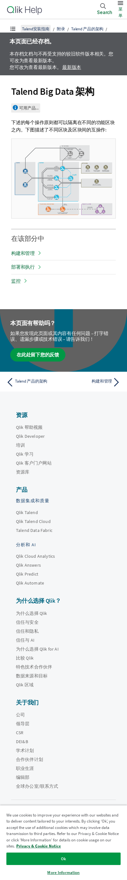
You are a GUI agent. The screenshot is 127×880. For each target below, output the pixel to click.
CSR (19, 732)
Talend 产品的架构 (87, 29)
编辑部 (22, 777)
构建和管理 (23, 253)
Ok (63, 858)
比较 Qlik (25, 658)
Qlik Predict (27, 574)
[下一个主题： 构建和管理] (93, 382)
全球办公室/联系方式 (37, 786)
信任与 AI (25, 640)
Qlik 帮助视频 (29, 427)
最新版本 (71, 67)
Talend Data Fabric (34, 530)
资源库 (22, 472)
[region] (63, 842)
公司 (20, 715)
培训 (20, 445)
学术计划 (25, 750)
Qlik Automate (30, 583)
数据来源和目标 (32, 676)
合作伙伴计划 (29, 759)
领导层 (22, 724)
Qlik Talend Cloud (33, 521)
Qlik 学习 (25, 454)
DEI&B (22, 741)
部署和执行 (23, 267)
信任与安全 (27, 622)
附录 (61, 29)
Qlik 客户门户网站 (34, 463)
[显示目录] (13, 29)
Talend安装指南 (35, 29)
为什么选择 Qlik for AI (37, 649)
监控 (16, 281)
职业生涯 (25, 768)
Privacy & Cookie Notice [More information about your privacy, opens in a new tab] (38, 846)
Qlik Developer (30, 436)
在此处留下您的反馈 (38, 355)
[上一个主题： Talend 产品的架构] (33, 382)
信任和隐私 (27, 631)
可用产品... (29, 108)
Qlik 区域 (25, 685)
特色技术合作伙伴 (34, 667)
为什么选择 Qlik (31, 613)
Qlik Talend (27, 512)
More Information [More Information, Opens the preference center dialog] (63, 872)
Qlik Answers (28, 565)
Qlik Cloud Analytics (35, 556)
